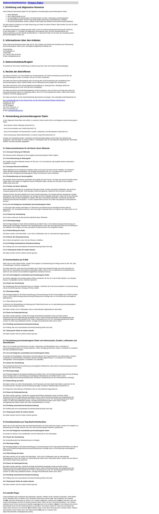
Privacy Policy (35, 2)
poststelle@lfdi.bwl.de (15, 110)
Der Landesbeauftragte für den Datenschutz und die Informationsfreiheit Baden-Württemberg (34, 100)
